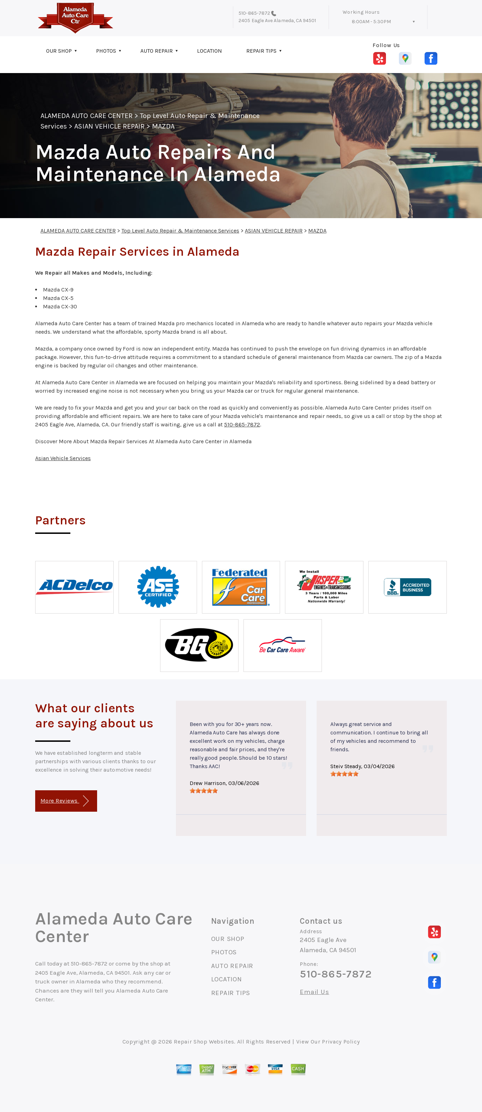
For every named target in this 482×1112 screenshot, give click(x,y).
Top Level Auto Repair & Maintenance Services (180, 230)
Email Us (314, 992)
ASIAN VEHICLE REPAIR (109, 126)
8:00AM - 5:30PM (371, 22)
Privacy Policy (341, 1041)
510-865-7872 (254, 13)
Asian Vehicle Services (63, 458)
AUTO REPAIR (156, 50)
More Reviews (64, 801)
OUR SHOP (59, 50)
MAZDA (163, 126)
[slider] (204, 790)
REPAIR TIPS (261, 50)
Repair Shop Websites (204, 1041)
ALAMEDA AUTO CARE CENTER (86, 116)
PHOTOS (106, 50)
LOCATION (209, 50)
